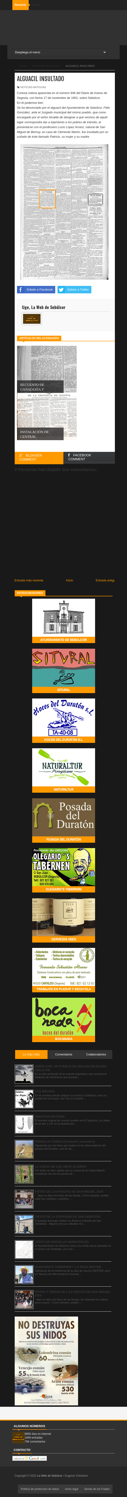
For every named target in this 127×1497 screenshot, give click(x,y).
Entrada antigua (106, 580)
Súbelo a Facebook (35, 289)
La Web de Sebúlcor (50, 1475)
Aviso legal (71, 1489)
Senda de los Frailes (97, 1489)
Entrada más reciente (29, 580)
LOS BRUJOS (45, 1091)
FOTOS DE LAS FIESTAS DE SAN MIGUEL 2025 (69, 1191)
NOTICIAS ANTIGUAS (33, 87)
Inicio (69, 580)
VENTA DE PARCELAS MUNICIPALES (62, 1242)
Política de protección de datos (40, 1489)
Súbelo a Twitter (73, 289)
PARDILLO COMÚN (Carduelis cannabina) (65, 1141)
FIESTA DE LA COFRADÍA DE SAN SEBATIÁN (67, 1216)
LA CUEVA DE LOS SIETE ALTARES (60, 1166)
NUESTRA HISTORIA (50, 1116)
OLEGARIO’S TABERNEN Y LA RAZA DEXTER (68, 1267)
